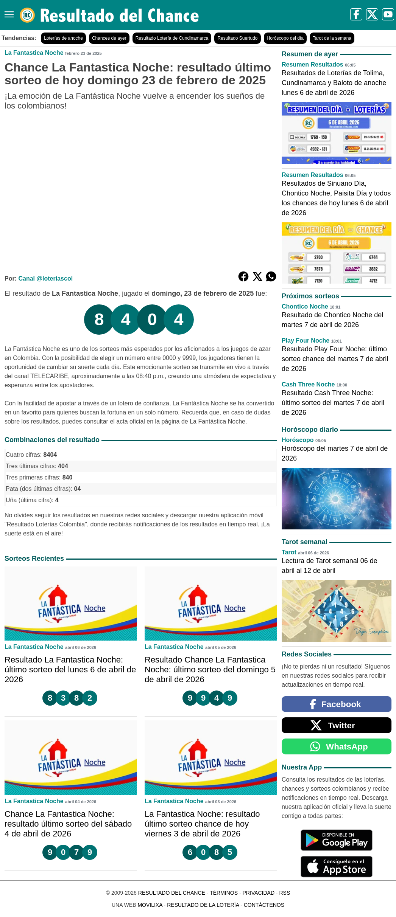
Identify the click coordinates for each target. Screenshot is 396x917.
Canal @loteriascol (45, 278)
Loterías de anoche (63, 38)
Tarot (289, 552)
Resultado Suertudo (237, 38)
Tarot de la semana (332, 38)
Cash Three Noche (308, 384)
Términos (224, 893)
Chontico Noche (305, 306)
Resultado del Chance (171, 893)
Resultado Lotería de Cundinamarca (172, 38)
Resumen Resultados (312, 64)
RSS (284, 893)
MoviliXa (149, 905)
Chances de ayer (109, 38)
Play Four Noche (305, 340)
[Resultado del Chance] (110, 15)
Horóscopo (297, 440)
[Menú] (7, 11)
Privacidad (258, 893)
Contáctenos (264, 905)
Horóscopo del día (285, 38)
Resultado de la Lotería (203, 905)
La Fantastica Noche (34, 53)
